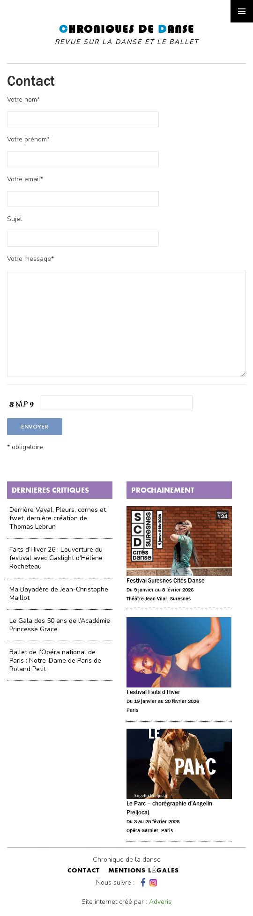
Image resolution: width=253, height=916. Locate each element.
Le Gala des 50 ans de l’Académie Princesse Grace (59, 625)
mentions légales (143, 871)
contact (83, 871)
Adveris (160, 901)
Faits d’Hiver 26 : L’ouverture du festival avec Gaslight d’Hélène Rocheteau (56, 558)
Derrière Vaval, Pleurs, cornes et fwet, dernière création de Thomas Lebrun (57, 518)
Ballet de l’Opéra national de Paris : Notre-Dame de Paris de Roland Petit (55, 660)
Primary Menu (242, 11)
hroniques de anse (127, 34)
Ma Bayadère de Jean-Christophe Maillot (58, 593)
